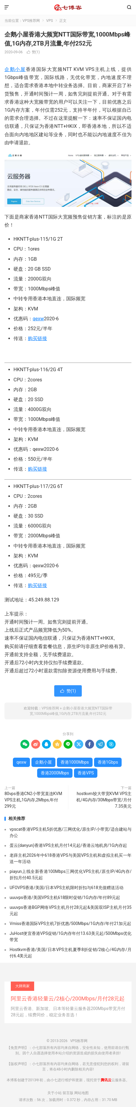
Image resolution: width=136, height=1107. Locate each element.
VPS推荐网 (68, 7)
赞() (33, 52)
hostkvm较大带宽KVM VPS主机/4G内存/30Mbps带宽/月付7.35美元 (104, 800)
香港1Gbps (108, 762)
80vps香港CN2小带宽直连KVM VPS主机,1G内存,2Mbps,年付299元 (33, 800)
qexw (38, 319)
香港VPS (86, 773)
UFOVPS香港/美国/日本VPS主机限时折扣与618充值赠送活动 (66, 887)
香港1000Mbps (75, 762)
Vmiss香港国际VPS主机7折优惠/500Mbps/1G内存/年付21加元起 (70, 923)
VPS (49, 21)
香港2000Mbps (55, 773)
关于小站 (54, 1093)
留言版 (68, 1093)
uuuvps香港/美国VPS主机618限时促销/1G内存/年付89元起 (65, 897)
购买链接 (37, 338)
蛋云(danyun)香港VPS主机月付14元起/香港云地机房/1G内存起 (68, 845)
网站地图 (81, 1093)
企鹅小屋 (15, 69)
